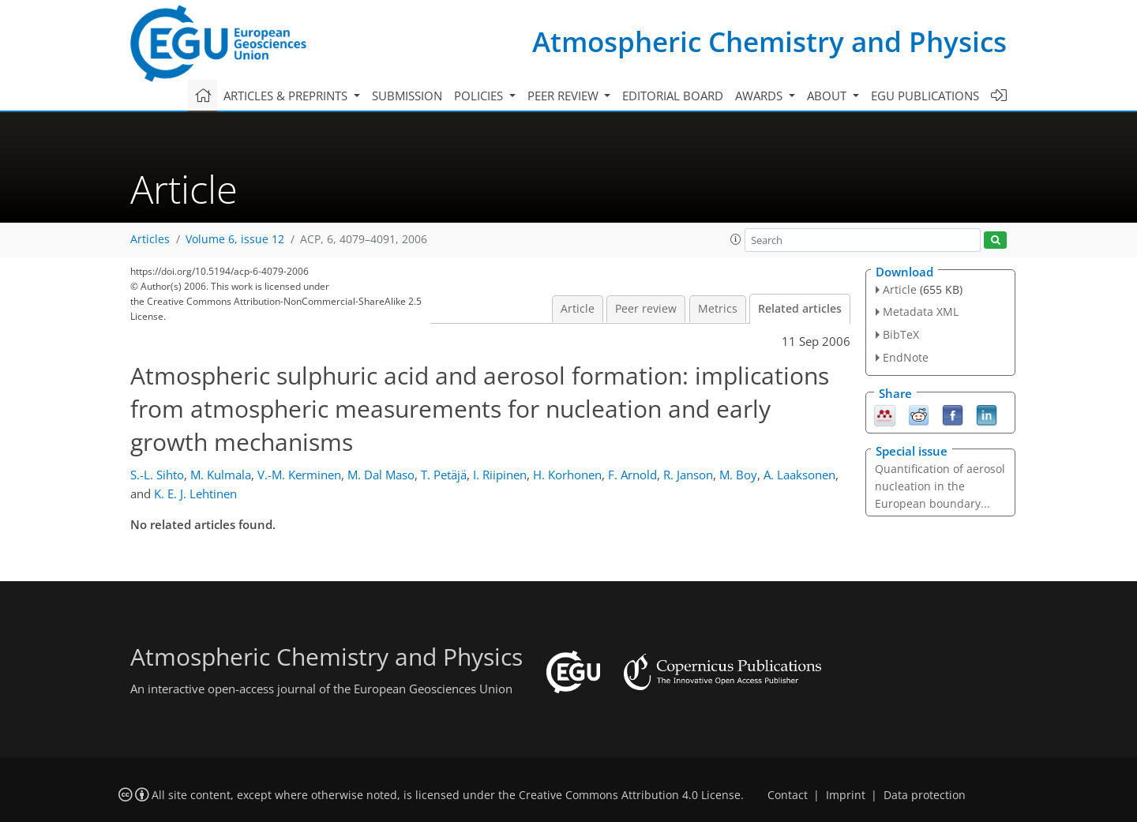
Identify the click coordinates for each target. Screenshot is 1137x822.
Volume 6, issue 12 (235, 239)
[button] (735, 239)
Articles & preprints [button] (287, 95)
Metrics (717, 309)
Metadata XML (921, 311)
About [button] (828, 95)
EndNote (906, 357)
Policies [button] (480, 95)
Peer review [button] (564, 95)
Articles (150, 239)
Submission (407, 95)
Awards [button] (760, 95)
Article (578, 309)
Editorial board (672, 95)
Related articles (800, 309)
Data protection (925, 795)
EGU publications (925, 95)
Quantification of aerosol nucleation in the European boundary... (940, 486)
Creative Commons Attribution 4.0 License (630, 795)
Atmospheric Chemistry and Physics (769, 41)
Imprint (845, 795)
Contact (787, 795)
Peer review (646, 309)
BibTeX (901, 334)
